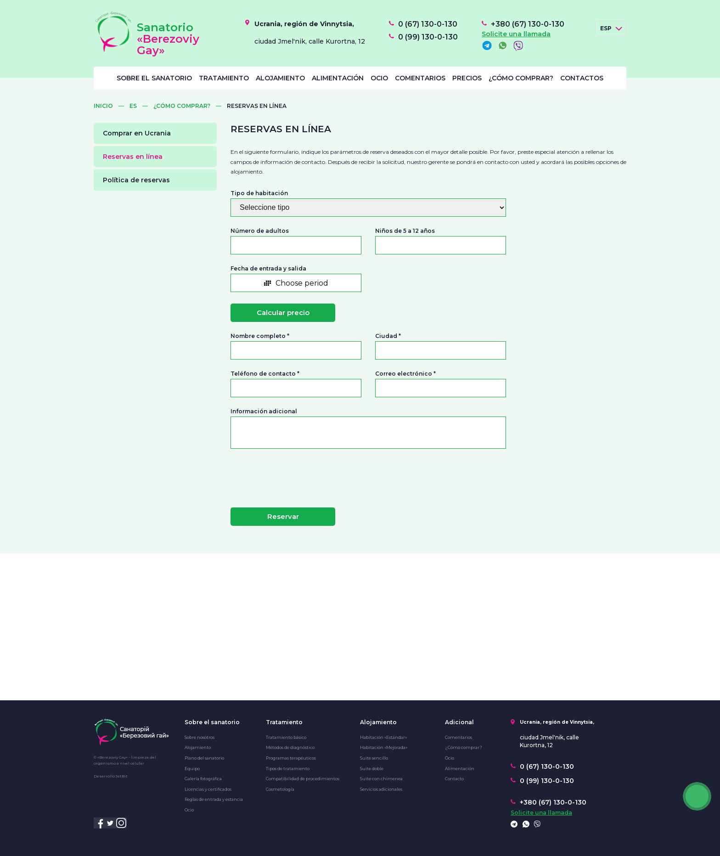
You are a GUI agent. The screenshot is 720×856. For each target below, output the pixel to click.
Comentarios (420, 78)
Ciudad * (388, 336)
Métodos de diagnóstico (290, 747)
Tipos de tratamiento (287, 768)
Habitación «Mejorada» (383, 747)
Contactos (581, 78)
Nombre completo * (260, 336)
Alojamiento (280, 78)
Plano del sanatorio (204, 757)
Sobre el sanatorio (154, 78)
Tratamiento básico (286, 737)
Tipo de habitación (259, 193)
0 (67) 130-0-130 (427, 24)
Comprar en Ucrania (137, 133)
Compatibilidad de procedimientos (302, 778)
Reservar (283, 516)
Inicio (103, 106)
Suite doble (371, 768)
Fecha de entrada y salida (268, 268)
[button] (296, 283)
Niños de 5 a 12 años (405, 231)
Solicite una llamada (516, 34)
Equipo (192, 768)
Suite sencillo (374, 757)
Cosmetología (280, 789)
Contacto (454, 778)
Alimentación (338, 78)
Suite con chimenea (381, 778)
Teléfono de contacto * (265, 374)
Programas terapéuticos (291, 757)
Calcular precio (283, 312)
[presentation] (286, 474)
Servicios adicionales (381, 789)
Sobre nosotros (199, 737)
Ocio (379, 78)
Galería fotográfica (203, 778)
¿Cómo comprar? (521, 78)
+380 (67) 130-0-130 (527, 24)
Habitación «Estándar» (383, 737)
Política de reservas (136, 180)
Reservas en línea (133, 156)
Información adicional (264, 411)
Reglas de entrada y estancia (214, 799)
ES (133, 106)
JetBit (122, 776)
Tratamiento (224, 78)
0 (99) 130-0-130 (428, 37)
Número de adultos (260, 231)
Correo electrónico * (405, 374)
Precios (467, 78)
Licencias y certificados (208, 789)
